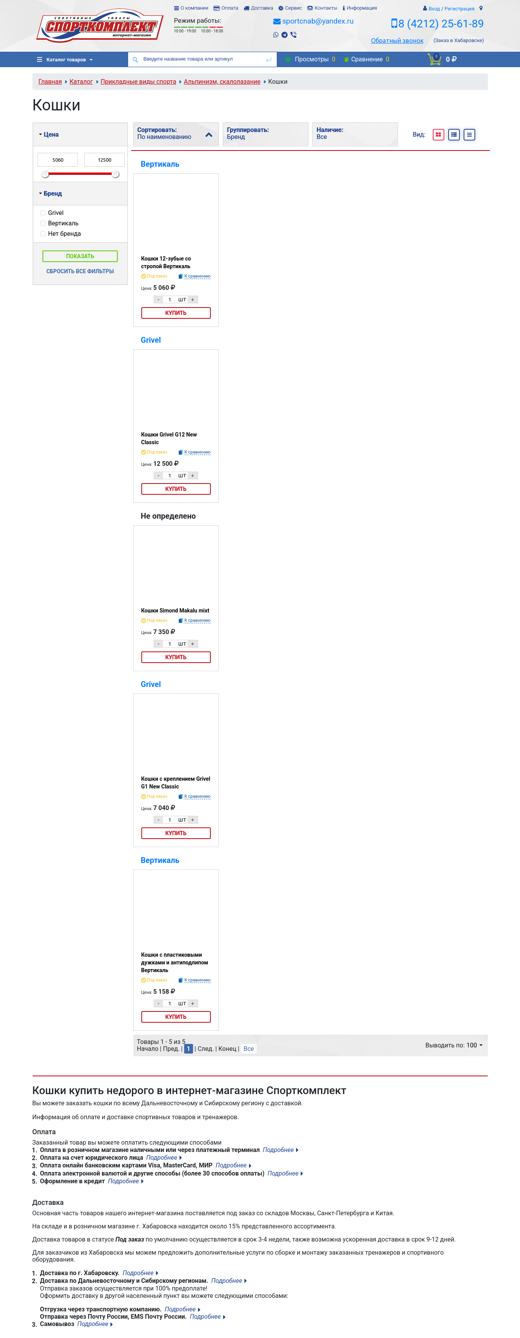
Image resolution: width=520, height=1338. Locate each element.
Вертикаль (160, 164)
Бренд (50, 193)
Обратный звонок (397, 40)
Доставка (262, 8)
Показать (80, 256)
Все (249, 1048)
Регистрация (460, 9)
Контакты (326, 8)
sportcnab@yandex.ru (318, 21)
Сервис (293, 8)
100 (475, 1045)
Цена (49, 134)
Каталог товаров (61, 60)
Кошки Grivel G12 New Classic (169, 438)
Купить (175, 313)
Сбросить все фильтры (80, 271)
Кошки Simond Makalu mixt (175, 610)
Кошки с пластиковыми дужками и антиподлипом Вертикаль (174, 962)
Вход (434, 9)
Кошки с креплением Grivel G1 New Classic (175, 783)
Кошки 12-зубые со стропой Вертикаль (166, 262)
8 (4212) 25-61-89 (441, 23)
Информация (362, 8)
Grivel (151, 340)
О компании (194, 8)
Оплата (229, 8)
